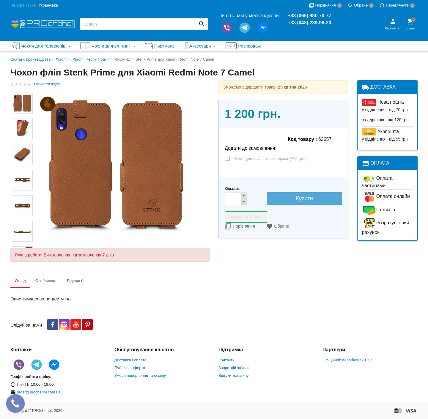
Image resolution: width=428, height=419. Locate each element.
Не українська (22, 5)
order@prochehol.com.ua (39, 392)
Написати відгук (47, 84)
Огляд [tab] (20, 280)
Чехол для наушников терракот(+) (270, 158)
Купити (304, 198)
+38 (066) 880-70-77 (309, 15)
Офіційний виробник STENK (347, 360)
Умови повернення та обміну (140, 375)
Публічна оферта (129, 368)
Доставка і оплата (130, 360)
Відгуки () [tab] (75, 280)
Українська (48, 5)
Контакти (226, 360)
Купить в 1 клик (246, 217)
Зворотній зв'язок (233, 368)
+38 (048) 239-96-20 (309, 22)
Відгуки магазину (233, 375)
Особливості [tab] (46, 280)
